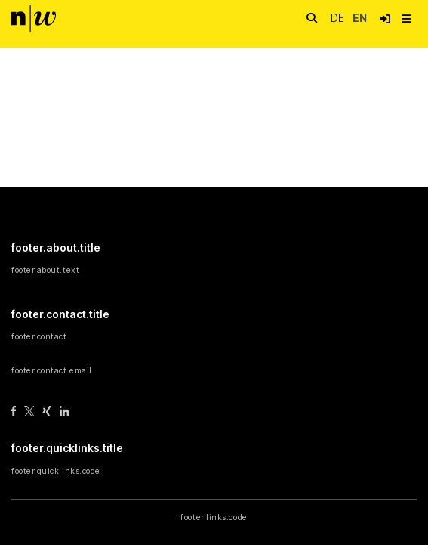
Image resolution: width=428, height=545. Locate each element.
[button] (385, 18)
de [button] (339, 17)
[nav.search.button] (311, 18)
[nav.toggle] (406, 18)
